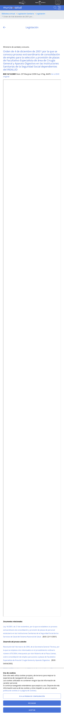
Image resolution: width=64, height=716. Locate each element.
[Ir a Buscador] (55, 7)
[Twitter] (4, 37)
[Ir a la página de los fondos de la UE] (58, 3)
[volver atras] (4, 27)
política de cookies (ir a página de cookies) (19, 690)
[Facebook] (9, 37)
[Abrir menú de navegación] (59, 7)
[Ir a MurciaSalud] (12, 7)
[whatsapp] (13, 37)
